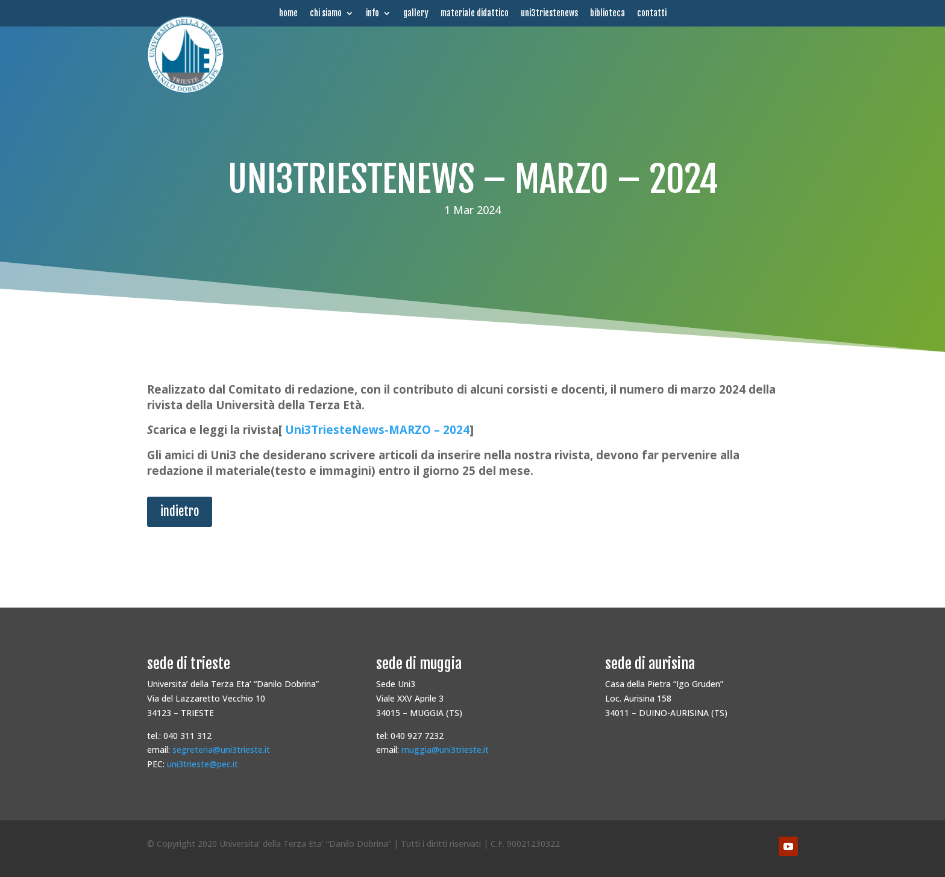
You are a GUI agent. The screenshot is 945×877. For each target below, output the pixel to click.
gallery (416, 13)
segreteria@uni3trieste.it (221, 749)
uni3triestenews (549, 13)
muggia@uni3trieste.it (445, 749)
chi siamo (326, 13)
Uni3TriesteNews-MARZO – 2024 (377, 429)
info (372, 13)
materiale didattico (475, 13)
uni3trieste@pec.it (202, 764)
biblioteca (607, 13)
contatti (652, 13)
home (288, 13)
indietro (179, 511)
